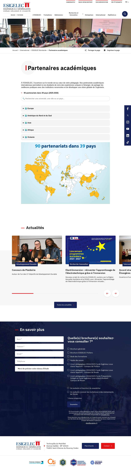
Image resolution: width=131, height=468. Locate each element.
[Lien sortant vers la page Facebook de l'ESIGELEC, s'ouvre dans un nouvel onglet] (127, 108)
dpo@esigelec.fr (91, 423)
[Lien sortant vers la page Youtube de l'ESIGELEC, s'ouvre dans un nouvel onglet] (127, 128)
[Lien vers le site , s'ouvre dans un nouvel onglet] (63, 462)
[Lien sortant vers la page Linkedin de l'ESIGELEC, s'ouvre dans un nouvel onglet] (127, 135)
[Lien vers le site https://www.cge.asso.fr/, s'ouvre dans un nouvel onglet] (96, 463)
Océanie (31, 137)
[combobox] (39, 368)
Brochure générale (77, 349)
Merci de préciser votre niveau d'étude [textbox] (33, 369)
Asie (29, 123)
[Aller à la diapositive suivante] (115, 293)
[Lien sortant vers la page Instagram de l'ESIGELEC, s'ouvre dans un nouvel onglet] (127, 122)
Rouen (13, 15)
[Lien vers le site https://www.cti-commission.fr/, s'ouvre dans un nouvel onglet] (51, 462)
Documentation (102, 2)
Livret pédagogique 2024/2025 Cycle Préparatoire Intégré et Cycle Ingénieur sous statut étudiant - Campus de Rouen (90, 378)
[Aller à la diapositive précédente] (107, 293)
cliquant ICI (105, 415)
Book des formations (78, 356)
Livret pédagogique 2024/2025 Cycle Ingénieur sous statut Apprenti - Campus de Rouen (91, 371)
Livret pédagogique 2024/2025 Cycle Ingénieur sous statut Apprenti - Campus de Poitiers (91, 365)
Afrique (30, 130)
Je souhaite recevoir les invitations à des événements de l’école (92, 393)
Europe (31, 108)
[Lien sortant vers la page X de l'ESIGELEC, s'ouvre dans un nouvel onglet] (127, 115)
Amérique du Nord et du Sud (39, 116)
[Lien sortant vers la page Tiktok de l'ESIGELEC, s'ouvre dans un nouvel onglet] (127, 142)
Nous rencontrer (85, 2)
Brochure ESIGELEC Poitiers (81, 353)
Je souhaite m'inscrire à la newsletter (85, 388)
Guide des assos (77, 360)
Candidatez (70, 2)
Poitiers (20, 15)
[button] (37, 15)
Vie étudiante (116, 2)
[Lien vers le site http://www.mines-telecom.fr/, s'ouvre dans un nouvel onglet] (36, 462)
